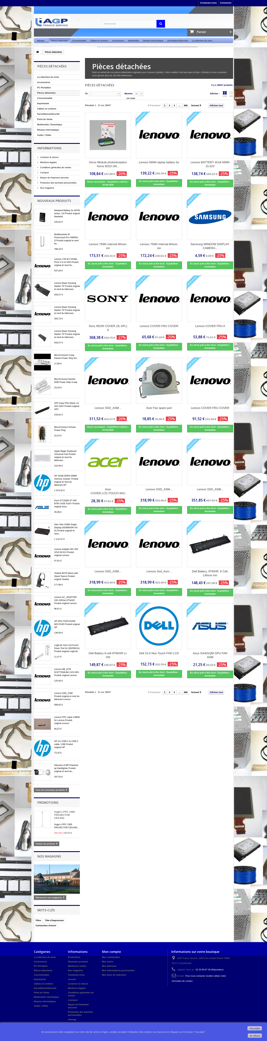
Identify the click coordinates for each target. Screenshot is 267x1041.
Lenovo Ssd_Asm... (158, 571)
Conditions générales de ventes (55, 167)
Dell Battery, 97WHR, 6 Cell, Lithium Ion (210, 573)
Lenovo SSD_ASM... (108, 408)
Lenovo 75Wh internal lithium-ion (108, 246)
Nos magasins (47, 188)
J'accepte (254, 1028)
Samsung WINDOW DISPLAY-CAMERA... (210, 246)
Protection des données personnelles (58, 182)
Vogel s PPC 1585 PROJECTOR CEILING (64, 814)
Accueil (72, 979)
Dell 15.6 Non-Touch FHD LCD (159, 653)
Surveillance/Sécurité (177, 40)
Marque (41, 40)
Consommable (79, 40)
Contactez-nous (208, 3)
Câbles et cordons (99, 40)
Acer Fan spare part (159, 408)
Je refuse (255, 1035)
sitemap (72, 1019)
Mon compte (111, 952)
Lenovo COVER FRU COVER (159, 326)
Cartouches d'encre (46, 925)
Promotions (47, 802)
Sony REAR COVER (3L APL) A (108, 328)
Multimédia (133, 40)
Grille (225, 94)
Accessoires (118, 40)
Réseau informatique (153, 40)
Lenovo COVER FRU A (210, 326)
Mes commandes (111, 957)
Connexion (225, 3)
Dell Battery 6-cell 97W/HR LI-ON (108, 655)
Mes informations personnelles (118, 970)
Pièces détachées (59, 40)
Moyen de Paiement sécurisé (54, 177)
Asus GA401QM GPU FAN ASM (210, 655)
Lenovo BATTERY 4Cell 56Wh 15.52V (210, 164)
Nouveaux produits (54, 201)
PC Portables (44, 87)
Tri (86, 93)
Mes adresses (109, 966)
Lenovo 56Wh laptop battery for (159, 162)
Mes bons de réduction (114, 975)
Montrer (128, 93)
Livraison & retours (49, 157)
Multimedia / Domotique (49, 124)
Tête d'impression (54, 920)
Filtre (38, 920)
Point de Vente (44, 119)
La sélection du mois (202, 40)
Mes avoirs (107, 961)
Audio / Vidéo (44, 135)
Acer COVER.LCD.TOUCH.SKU (108, 491)
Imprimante (43, 103)
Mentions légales (48, 162)
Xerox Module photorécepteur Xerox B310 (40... (108, 164)
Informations (49, 148)
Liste (231, 94)
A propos (44, 172)
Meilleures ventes (77, 966)
